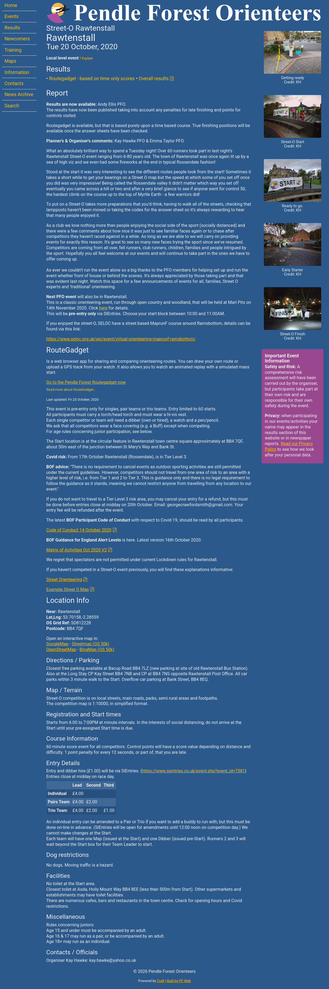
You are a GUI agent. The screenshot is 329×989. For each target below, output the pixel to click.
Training (13, 50)
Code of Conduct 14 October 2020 (78, 530)
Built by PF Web (179, 981)
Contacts (14, 83)
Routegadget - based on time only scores (92, 78)
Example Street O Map (67, 589)
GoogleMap (57, 643)
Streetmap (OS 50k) (90, 643)
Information (17, 72)
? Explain (86, 58)
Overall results (154, 78)
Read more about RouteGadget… (71, 390)
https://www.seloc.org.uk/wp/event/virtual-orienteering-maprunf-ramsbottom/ (121, 339)
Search (12, 105)
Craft (160, 981)
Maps (10, 61)
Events (12, 16)
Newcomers (17, 38)
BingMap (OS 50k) (96, 649)
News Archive (19, 94)
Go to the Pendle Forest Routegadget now (86, 382)
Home (11, 5)
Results (12, 27)
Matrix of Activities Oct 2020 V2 (76, 549)
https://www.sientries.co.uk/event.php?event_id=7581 (193, 770)
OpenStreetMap (61, 649)
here (103, 308)
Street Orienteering (64, 579)
